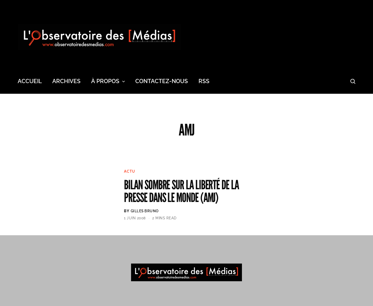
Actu (129, 171)
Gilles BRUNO (145, 211)
